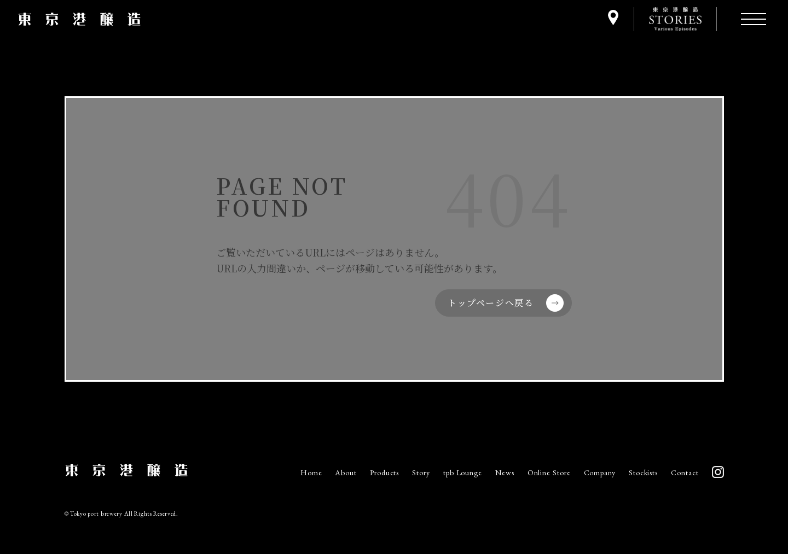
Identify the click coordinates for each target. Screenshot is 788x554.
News (504, 472)
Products (384, 472)
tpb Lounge (462, 472)
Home (311, 472)
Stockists (643, 472)
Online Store (549, 472)
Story (421, 472)
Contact (684, 472)
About (346, 472)
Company (600, 472)
